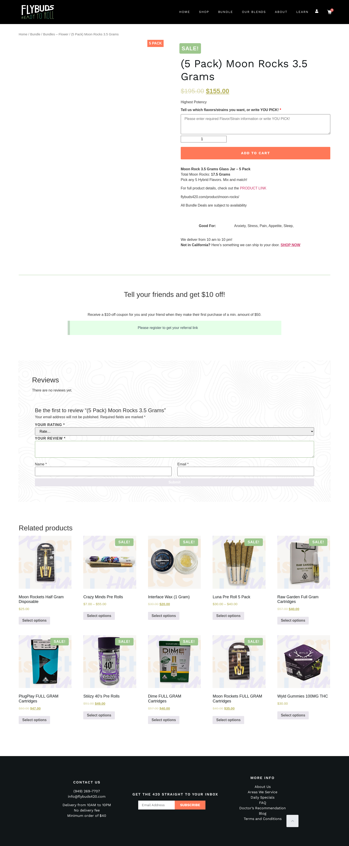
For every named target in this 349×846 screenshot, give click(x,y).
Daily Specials (262, 797)
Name (41, 464)
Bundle (225, 12)
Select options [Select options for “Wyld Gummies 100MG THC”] (293, 715)
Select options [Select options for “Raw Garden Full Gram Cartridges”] (293, 620)
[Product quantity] (204, 139)
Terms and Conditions (263, 819)
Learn (302, 12)
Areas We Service (262, 792)
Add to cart (255, 153)
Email (183, 464)
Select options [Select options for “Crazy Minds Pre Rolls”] (99, 616)
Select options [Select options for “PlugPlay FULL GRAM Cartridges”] (34, 720)
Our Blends (254, 12)
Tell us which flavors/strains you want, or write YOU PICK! (231, 110)
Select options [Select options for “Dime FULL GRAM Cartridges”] (164, 720)
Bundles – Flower (56, 34)
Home (184, 12)
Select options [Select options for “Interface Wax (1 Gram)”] (164, 616)
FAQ (262, 803)
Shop (204, 12)
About (281, 12)
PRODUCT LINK (253, 188)
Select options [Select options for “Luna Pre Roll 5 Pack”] (228, 616)
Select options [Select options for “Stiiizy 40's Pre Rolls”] (99, 715)
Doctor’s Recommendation (262, 808)
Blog (262, 813)
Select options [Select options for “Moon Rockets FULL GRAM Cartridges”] (228, 720)
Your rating (50, 425)
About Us (263, 787)
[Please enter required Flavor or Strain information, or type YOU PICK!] (255, 124)
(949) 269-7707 (86, 791)
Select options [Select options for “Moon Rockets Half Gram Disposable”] (34, 620)
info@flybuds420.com (87, 796)
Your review (50, 438)
